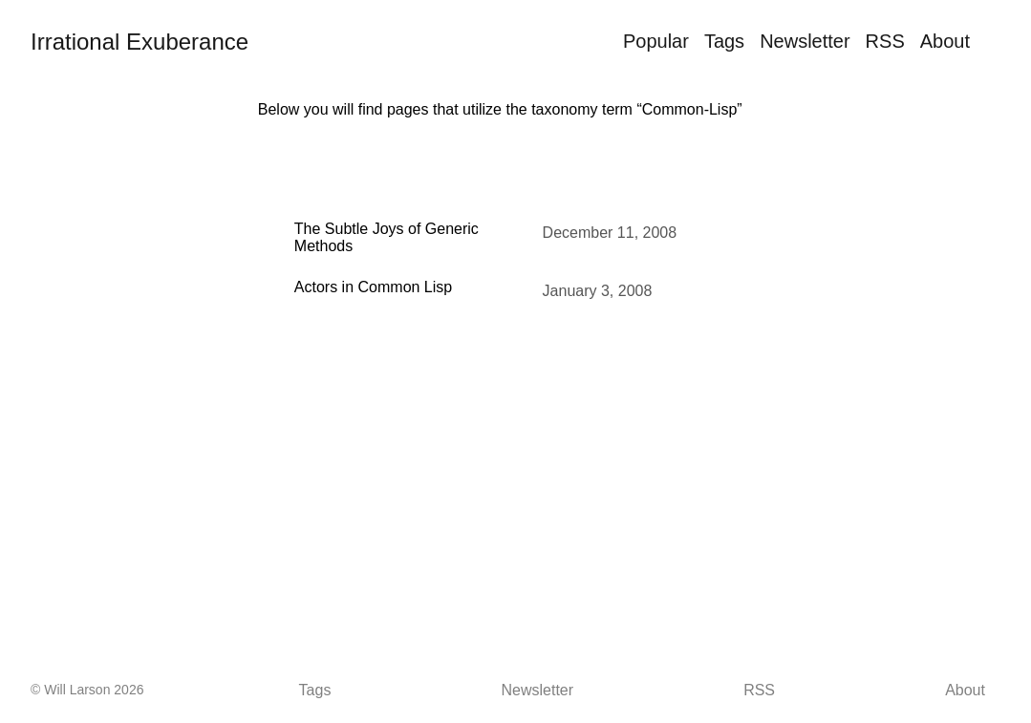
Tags (724, 41)
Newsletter (804, 41)
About (945, 41)
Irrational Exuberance (139, 41)
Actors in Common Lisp (373, 287)
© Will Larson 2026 (87, 689)
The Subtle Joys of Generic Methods (386, 237)
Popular (656, 41)
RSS (885, 41)
